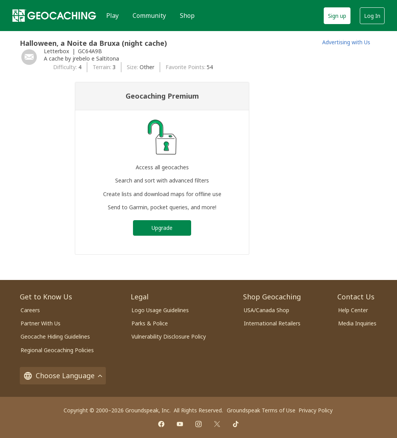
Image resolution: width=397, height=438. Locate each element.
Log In (372, 15)
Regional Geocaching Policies (57, 350)
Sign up (337, 15)
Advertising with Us (346, 42)
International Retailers (272, 323)
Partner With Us (40, 323)
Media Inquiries (357, 323)
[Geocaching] (54, 15)
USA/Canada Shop (266, 310)
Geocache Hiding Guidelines (55, 336)
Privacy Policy (316, 410)
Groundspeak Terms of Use (261, 410)
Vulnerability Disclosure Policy (168, 336)
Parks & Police (149, 323)
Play (112, 15)
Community (149, 15)
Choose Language (62, 376)
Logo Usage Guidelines (160, 310)
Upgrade (162, 227)
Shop (187, 15)
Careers (30, 310)
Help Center (353, 310)
